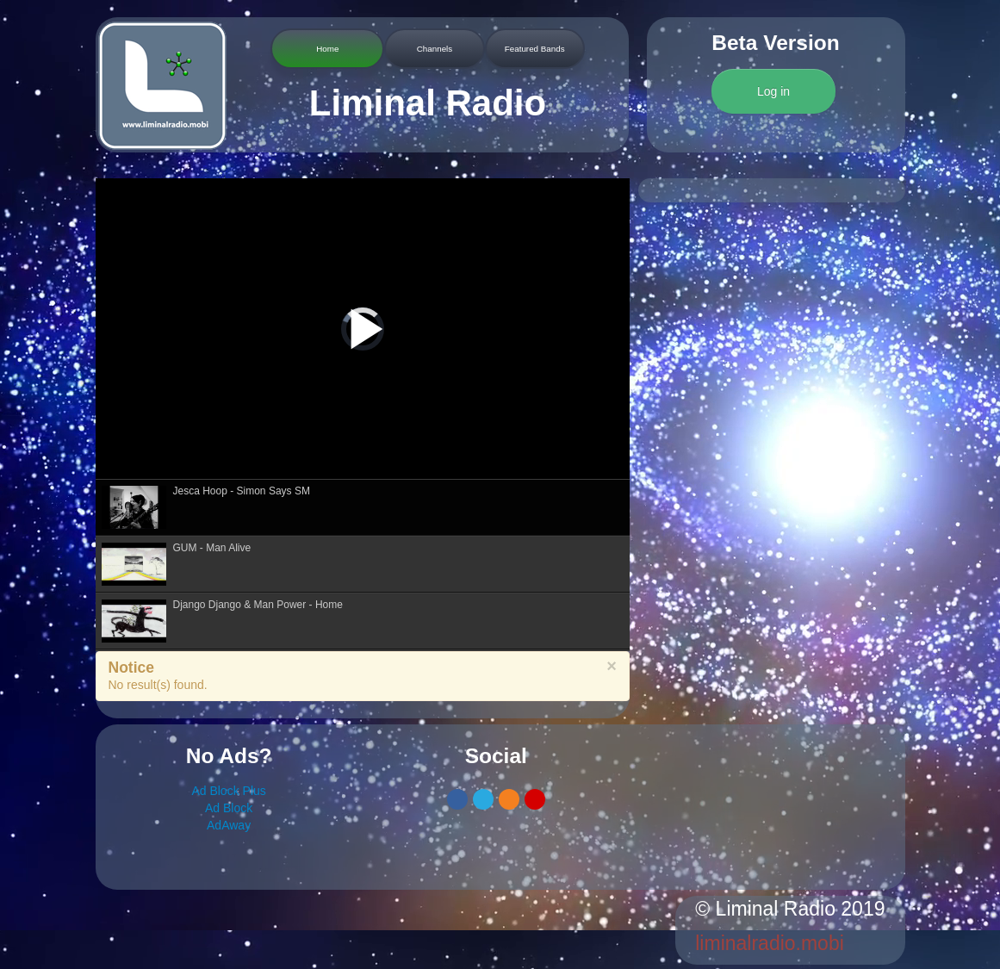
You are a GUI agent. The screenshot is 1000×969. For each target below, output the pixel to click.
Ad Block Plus (228, 791)
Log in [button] (773, 91)
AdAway (229, 825)
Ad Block (228, 808)
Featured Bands (535, 48)
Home (327, 48)
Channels (434, 48)
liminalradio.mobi (769, 943)
